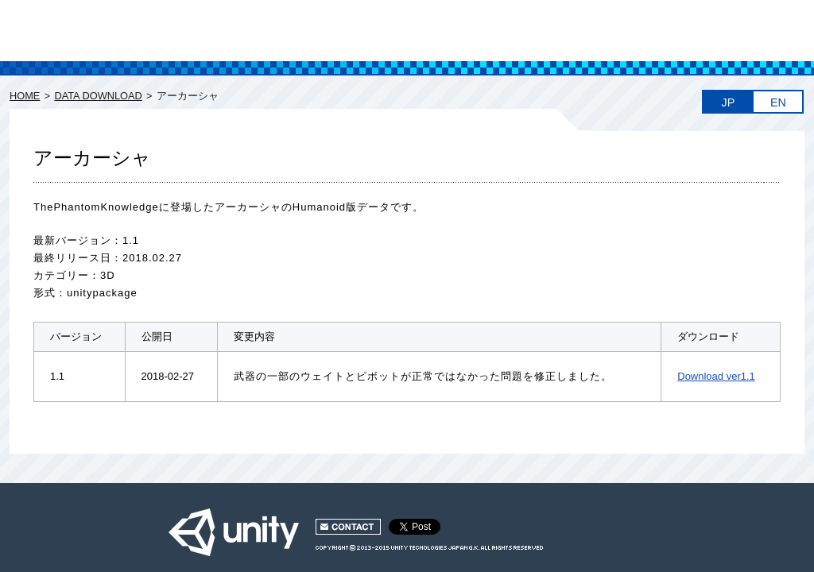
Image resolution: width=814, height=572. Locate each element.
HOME (25, 96)
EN (778, 102)
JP (728, 102)
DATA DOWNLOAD (97, 96)
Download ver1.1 (716, 376)
